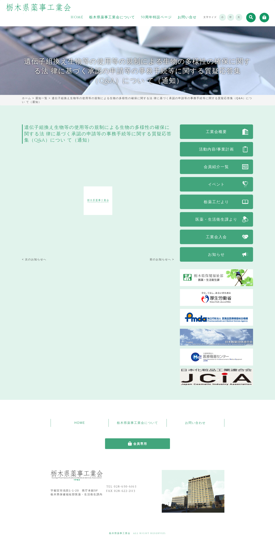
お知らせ (216, 254)
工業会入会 (216, 237)
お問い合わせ (195, 422)
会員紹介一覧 (216, 167)
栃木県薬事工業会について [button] (112, 17)
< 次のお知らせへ (34, 259)
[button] (251, 17)
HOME (77, 17)
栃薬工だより (216, 202)
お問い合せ (187, 17)
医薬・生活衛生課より (216, 219)
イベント (216, 184)
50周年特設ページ (156, 17)
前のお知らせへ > (162, 259)
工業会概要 (216, 132)
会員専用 (140, 443)
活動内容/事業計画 (216, 149)
